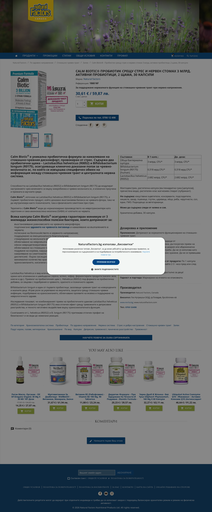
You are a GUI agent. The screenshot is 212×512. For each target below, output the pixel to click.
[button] (106, 269)
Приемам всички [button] (106, 262)
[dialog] (106, 255)
